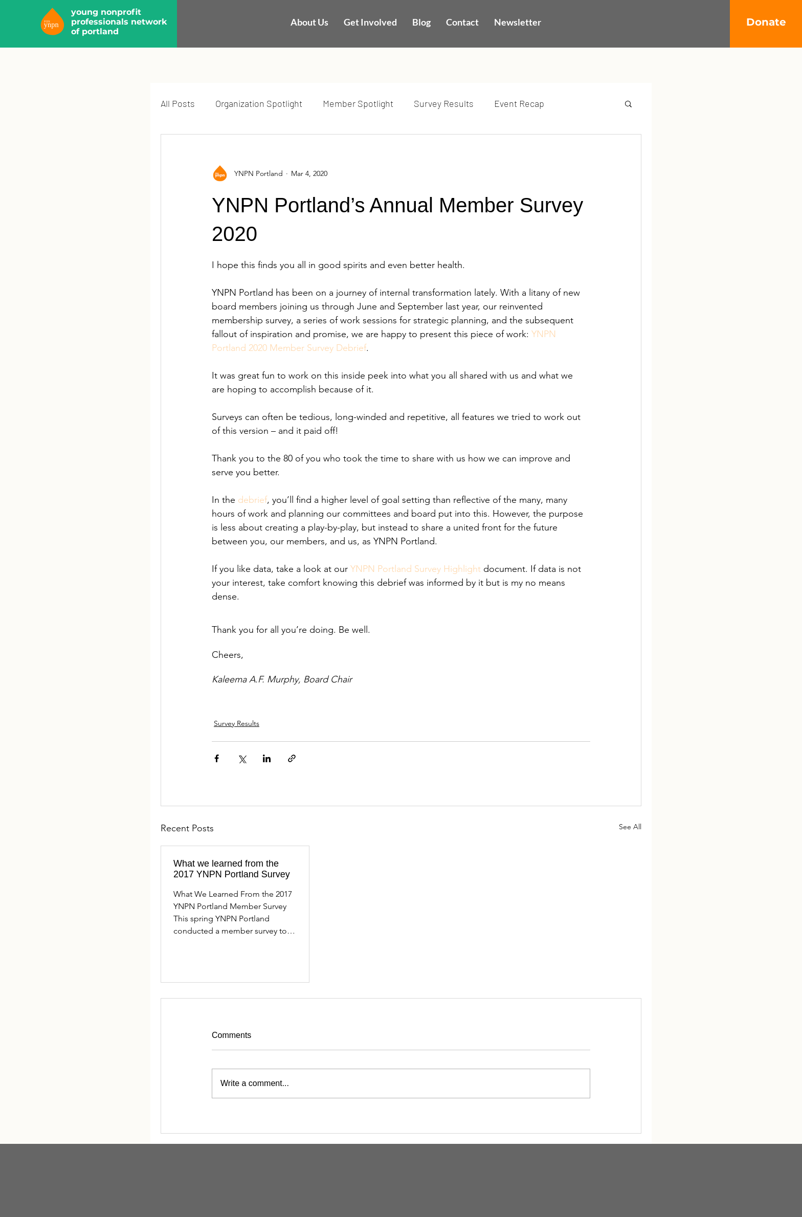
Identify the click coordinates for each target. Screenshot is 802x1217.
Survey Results (444, 103)
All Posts (178, 103)
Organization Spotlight (258, 103)
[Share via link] (292, 758)
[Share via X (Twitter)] (242, 758)
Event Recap (519, 103)
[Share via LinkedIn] (267, 758)
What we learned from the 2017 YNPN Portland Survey (231, 868)
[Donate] (766, 22)
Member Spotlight (358, 103)
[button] (628, 103)
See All (630, 826)
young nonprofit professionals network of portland (119, 21)
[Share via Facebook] (216, 758)
